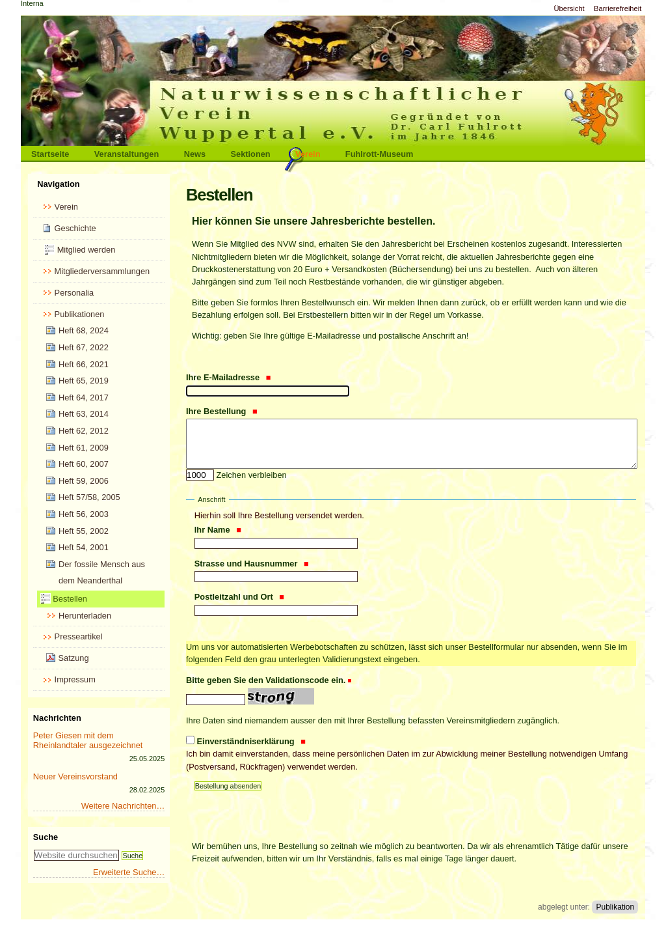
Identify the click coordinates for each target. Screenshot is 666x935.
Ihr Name (217, 530)
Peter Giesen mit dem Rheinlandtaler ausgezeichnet (88, 740)
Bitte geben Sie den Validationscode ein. (265, 680)
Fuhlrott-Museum (379, 154)
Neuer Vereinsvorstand (75, 776)
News (195, 154)
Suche (45, 837)
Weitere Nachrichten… (123, 806)
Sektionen (251, 154)
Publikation (615, 907)
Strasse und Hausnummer (251, 563)
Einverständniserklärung (411, 754)
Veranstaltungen (126, 154)
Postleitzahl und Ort (239, 597)
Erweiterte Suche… (129, 872)
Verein (307, 154)
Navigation (58, 184)
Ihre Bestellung (222, 411)
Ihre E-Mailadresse (228, 377)
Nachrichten (57, 718)
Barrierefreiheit (617, 8)
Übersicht (568, 8)
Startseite (50, 154)
